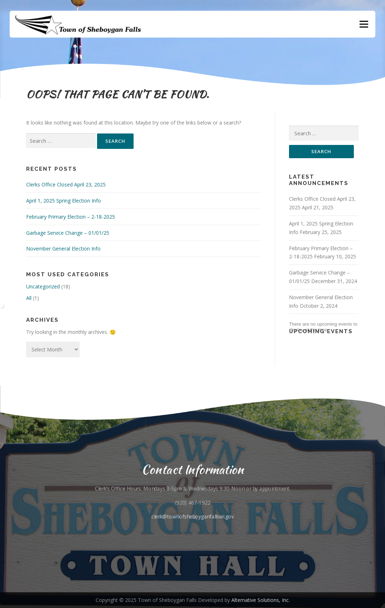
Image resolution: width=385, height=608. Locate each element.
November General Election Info (63, 248)
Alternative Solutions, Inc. (260, 600)
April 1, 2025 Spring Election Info (63, 200)
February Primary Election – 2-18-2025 (70, 216)
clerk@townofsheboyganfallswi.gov (193, 515)
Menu (363, 24)
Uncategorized (43, 286)
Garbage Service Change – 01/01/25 (67, 232)
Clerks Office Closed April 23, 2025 (66, 184)
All (29, 298)
